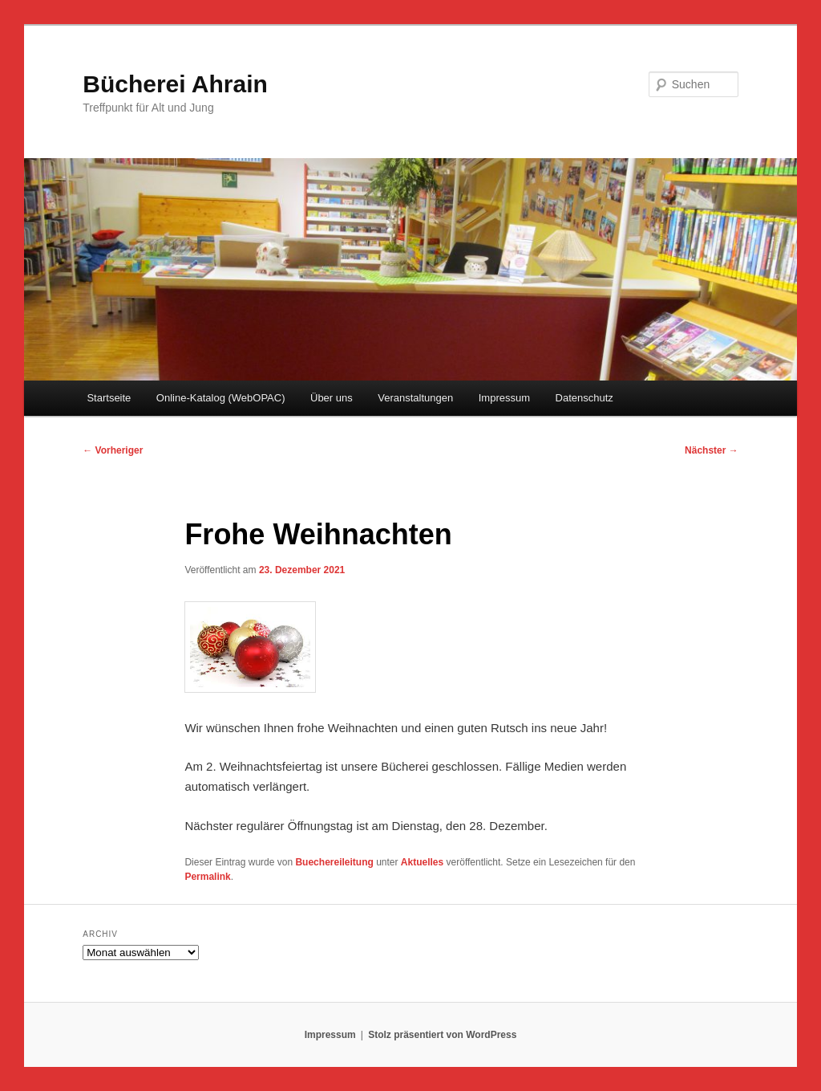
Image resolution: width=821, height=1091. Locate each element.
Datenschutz (584, 398)
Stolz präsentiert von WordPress (442, 1034)
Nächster (711, 450)
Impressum (504, 398)
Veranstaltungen (415, 398)
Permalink (207, 876)
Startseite (109, 398)
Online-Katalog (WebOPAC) (220, 398)
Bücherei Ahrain (175, 84)
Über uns (331, 398)
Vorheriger (113, 450)
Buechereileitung (334, 862)
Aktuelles (422, 862)
